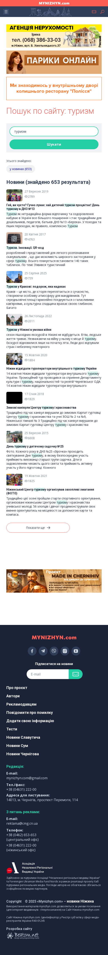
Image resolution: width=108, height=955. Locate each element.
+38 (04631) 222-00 (21, 789)
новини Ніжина (80, 901)
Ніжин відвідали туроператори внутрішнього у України (51, 368)
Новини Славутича (23, 737)
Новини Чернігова (22, 754)
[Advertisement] (54, 557)
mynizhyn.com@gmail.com (27, 778)
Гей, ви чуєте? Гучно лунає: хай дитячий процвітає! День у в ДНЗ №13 (52, 207)
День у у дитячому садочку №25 (35, 446)
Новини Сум (17, 745)
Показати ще (38, 528)
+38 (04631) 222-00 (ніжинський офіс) (21, 847)
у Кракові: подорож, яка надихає (36, 286)
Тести (11, 729)
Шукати (54, 144)
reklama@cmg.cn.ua (22, 823)
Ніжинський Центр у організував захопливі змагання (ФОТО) (50, 491)
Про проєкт (16, 687)
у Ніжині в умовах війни (28, 329)
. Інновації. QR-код (25, 247)
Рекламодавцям (21, 704)
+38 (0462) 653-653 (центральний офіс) (22, 837)
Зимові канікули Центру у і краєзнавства (41, 407)
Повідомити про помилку (29, 712)
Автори (13, 696)
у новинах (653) (21, 169)
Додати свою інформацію (30, 721)
